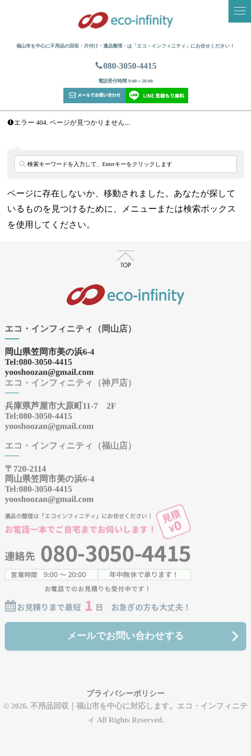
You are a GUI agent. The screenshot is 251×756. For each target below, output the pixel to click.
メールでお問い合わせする (125, 631)
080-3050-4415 (125, 66)
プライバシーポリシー (125, 689)
